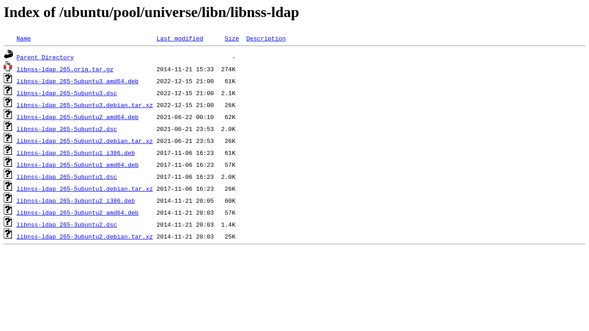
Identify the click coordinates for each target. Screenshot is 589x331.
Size (232, 38)
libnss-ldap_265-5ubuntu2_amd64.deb (78, 117)
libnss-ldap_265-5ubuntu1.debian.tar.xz (85, 188)
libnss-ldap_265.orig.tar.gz (65, 69)
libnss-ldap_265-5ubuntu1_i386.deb (76, 152)
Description (266, 38)
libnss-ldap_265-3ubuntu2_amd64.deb (78, 212)
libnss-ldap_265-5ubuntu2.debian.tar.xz (85, 141)
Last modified (179, 38)
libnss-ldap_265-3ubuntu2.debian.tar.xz (85, 236)
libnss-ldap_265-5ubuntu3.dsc (67, 93)
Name (24, 38)
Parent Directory (45, 57)
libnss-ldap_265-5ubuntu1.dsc (67, 176)
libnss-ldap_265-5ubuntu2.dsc (67, 129)
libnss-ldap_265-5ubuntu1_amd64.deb (78, 164)
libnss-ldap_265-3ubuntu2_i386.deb (76, 200)
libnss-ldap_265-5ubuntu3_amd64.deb (78, 81)
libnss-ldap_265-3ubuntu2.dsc (67, 224)
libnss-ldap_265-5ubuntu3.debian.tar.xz (85, 105)
